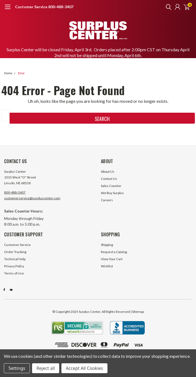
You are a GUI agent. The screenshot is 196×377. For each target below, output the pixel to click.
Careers (107, 200)
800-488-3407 (14, 192)
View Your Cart (112, 259)
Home (8, 73)
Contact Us (109, 179)
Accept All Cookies (84, 368)
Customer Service (17, 245)
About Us (107, 171)
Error (21, 73)
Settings (16, 368)
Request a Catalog (114, 252)
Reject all (45, 368)
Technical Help (14, 259)
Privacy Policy (14, 266)
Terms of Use (14, 273)
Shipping (107, 245)
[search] (167, 7)
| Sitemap (137, 312)
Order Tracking (15, 252)
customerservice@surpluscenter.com (32, 198)
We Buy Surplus (112, 193)
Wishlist (107, 266)
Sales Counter (111, 186)
